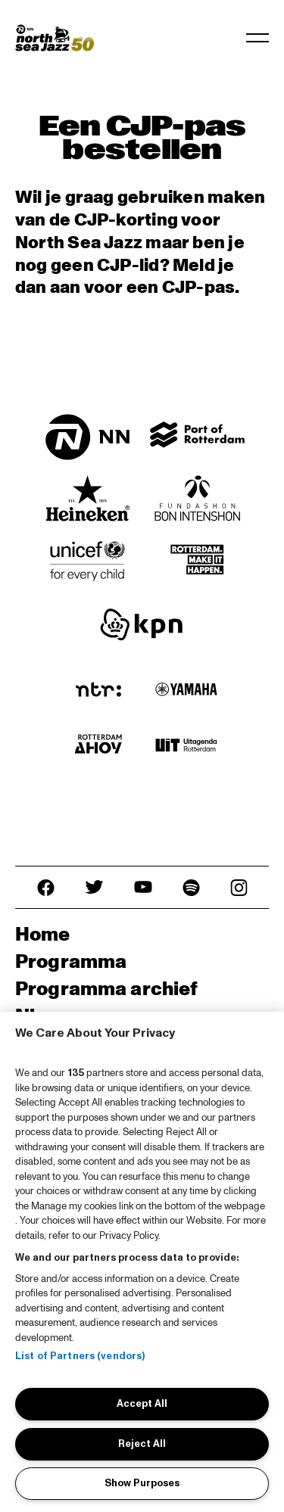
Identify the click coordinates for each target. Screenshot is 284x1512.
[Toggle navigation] (257, 38)
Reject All (142, 1444)
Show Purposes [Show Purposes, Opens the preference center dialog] (142, 1483)
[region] (142, 1262)
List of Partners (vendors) (80, 1356)
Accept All (142, 1404)
